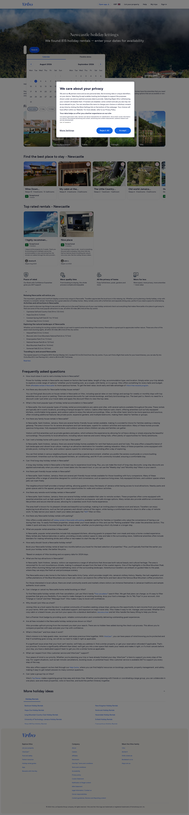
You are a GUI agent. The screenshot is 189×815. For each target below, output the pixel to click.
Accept (122, 130)
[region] (95, 109)
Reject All (104, 130)
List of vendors (65, 122)
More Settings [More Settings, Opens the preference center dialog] (67, 130)
